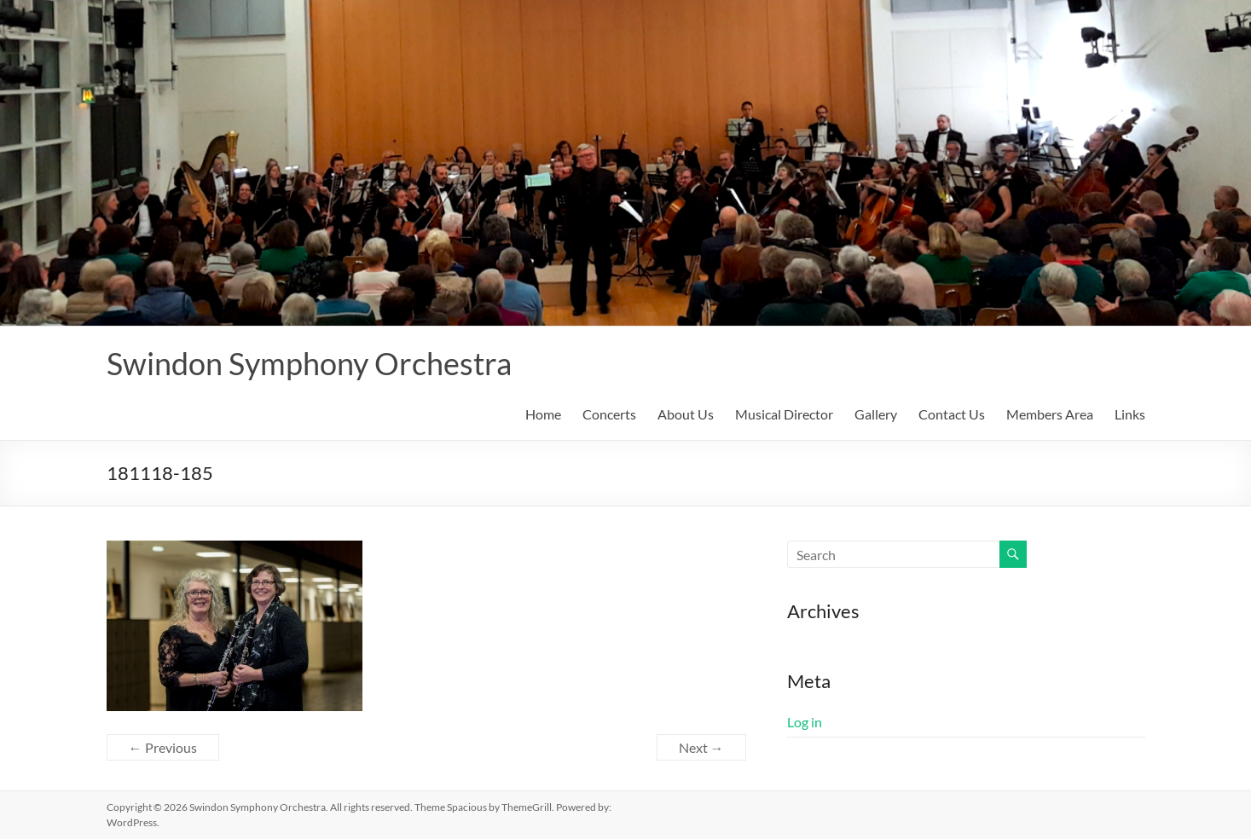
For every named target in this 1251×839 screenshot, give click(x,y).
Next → (701, 747)
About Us (685, 414)
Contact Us (951, 414)
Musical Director (784, 414)
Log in (804, 722)
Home (543, 414)
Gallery (875, 414)
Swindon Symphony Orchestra (309, 363)
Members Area (1049, 414)
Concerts (609, 414)
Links (1130, 414)
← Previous (163, 747)
